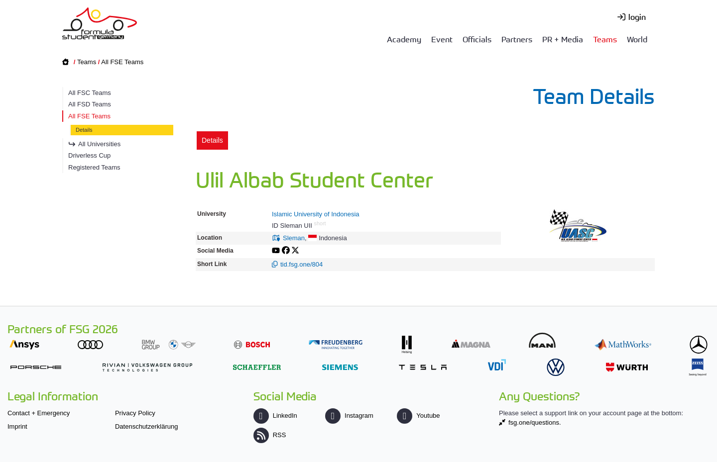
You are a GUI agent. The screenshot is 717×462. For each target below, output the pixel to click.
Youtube (418, 415)
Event (442, 39)
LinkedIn (275, 415)
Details (84, 130)
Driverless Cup (89, 155)
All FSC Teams (89, 92)
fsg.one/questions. (534, 422)
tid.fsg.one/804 (301, 264)
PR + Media (562, 39)
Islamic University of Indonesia (315, 214)
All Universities (99, 144)
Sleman (294, 238)
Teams (605, 39)
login (637, 16)
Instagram (349, 415)
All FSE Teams (122, 62)
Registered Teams (94, 167)
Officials (477, 39)
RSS (269, 435)
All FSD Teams (89, 104)
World (637, 39)
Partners (516, 39)
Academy (404, 39)
